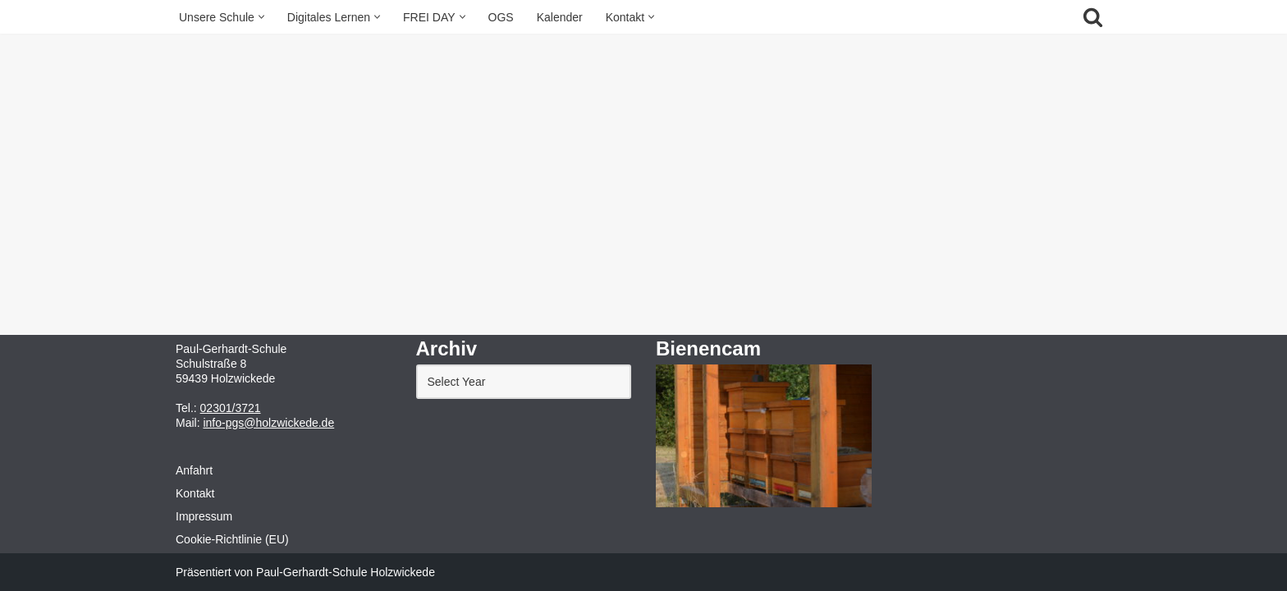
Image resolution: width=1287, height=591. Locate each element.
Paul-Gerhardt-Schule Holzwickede (345, 572)
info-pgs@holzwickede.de (268, 422)
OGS (501, 17)
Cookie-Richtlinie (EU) (232, 539)
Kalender (560, 17)
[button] (261, 17)
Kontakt (195, 493)
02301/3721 (230, 408)
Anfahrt (194, 470)
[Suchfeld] (1093, 17)
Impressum (204, 516)
